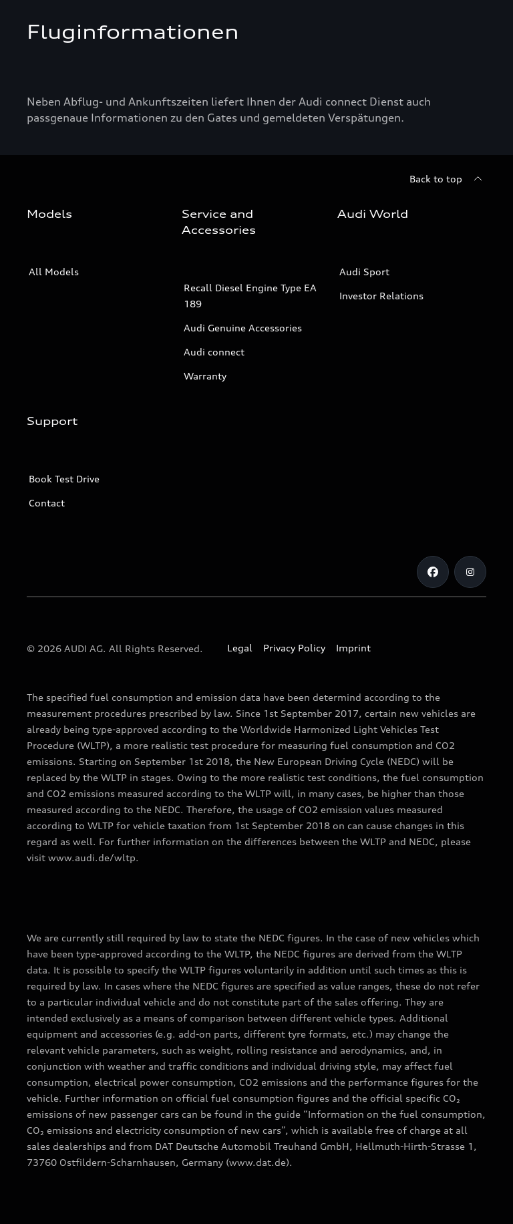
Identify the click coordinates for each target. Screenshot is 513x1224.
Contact (47, 502)
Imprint (353, 647)
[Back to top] (447, 179)
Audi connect (214, 351)
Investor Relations (381, 295)
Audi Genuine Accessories (243, 327)
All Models (54, 271)
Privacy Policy (294, 647)
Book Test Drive (64, 478)
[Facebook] (433, 572)
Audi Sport (364, 271)
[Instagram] (470, 572)
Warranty (205, 375)
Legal (239, 647)
